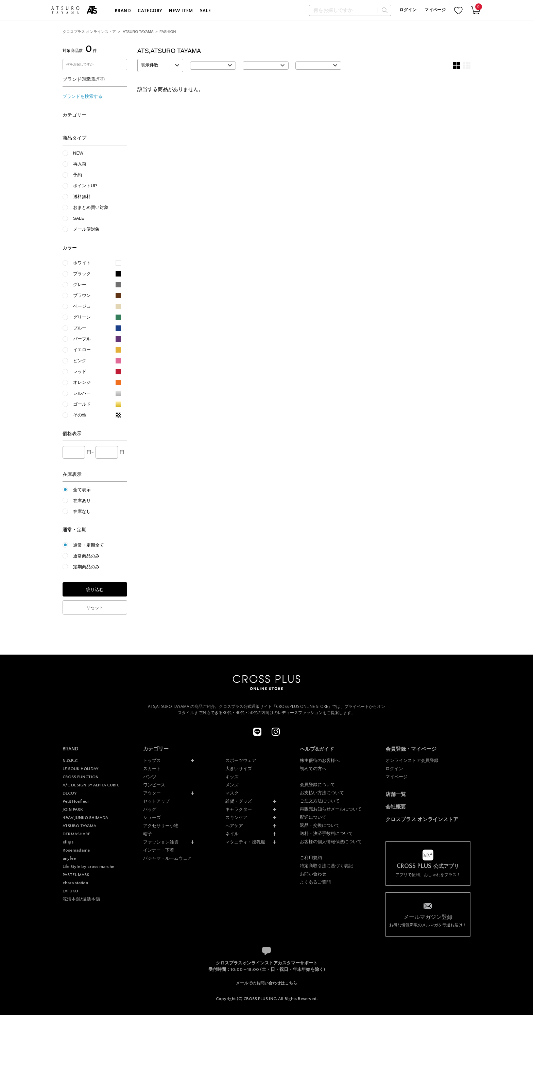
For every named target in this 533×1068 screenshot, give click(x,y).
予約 (77, 174)
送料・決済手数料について (326, 833)
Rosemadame (76, 850)
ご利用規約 (311, 857)
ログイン (407, 10)
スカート (152, 768)
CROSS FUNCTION (81, 777)
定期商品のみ (86, 566)
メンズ (232, 784)
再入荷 (79, 163)
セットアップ (156, 801)
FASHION (167, 32)
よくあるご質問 (315, 882)
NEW (78, 153)
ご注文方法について (320, 800)
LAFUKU (70, 891)
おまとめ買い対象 (90, 207)
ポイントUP (85, 185)
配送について (313, 817)
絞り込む (95, 589)
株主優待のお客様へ (320, 760)
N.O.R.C (70, 760)
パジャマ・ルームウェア (167, 858)
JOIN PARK (73, 809)
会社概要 (395, 806)
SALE (205, 11)
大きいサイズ (238, 768)
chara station (75, 882)
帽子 (147, 833)
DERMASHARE (76, 834)
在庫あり (82, 500)
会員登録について (317, 784)
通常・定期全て (88, 545)
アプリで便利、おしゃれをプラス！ (428, 870)
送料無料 (82, 196)
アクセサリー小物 (160, 825)
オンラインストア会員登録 (412, 760)
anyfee (69, 858)
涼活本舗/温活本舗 (81, 899)
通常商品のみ (86, 555)
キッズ (232, 776)
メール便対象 (86, 229)
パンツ (149, 776)
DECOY (69, 793)
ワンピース (154, 784)
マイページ (435, 10)
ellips (68, 842)
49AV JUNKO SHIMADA (85, 817)
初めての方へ (313, 768)
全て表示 (82, 489)
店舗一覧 (395, 794)
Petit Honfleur (76, 801)
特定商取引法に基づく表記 (326, 865)
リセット (95, 607)
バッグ (149, 809)
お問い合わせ (313, 873)
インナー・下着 (158, 850)
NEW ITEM (181, 11)
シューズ (152, 817)
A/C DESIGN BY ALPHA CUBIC (91, 785)
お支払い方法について (322, 792)
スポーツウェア (240, 760)
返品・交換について (320, 825)
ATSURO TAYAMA (138, 32)
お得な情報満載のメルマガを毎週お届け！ (428, 920)
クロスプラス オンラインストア (89, 32)
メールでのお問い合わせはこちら (266, 983)
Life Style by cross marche (88, 866)
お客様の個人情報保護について (331, 841)
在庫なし (82, 511)
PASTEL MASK (76, 874)
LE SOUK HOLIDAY (80, 768)
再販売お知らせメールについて (331, 809)
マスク (232, 793)
